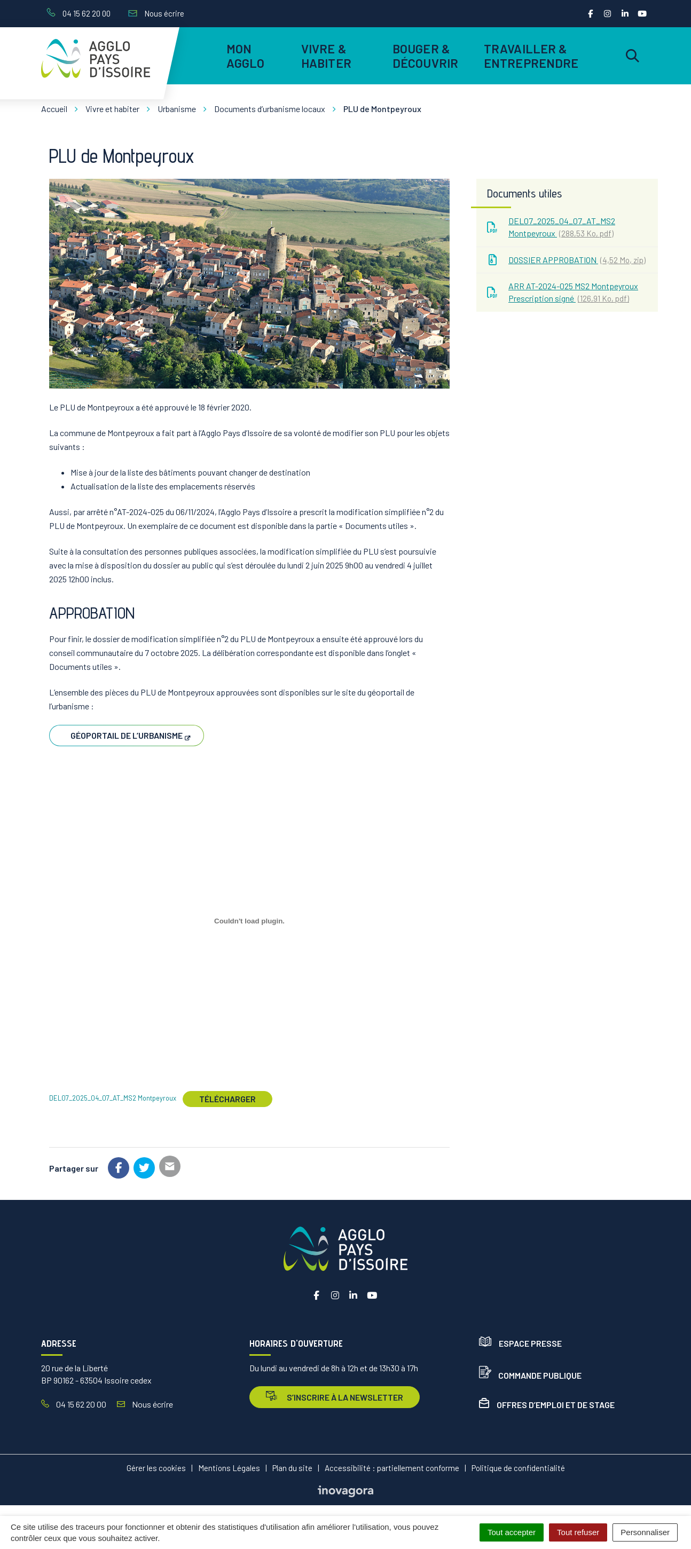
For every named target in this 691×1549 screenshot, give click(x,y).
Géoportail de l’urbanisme (126, 735)
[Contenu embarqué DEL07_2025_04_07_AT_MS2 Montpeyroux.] (249, 921)
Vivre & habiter (326, 55)
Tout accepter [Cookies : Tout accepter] (512, 1532)
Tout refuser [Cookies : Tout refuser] (578, 1532)
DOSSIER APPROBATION (566, 260)
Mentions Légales (229, 1468)
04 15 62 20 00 (73, 1404)
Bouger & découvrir (425, 55)
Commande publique (530, 1375)
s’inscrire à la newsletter (334, 1396)
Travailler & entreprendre (529, 55)
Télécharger (227, 1099)
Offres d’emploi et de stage (547, 1405)
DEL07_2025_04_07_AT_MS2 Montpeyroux (112, 1098)
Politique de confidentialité (518, 1468)
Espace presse (520, 1343)
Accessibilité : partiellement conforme (392, 1468)
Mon (245, 55)
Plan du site (292, 1468)
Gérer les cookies (156, 1468)
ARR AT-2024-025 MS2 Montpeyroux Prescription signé (562, 292)
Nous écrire (145, 1404)
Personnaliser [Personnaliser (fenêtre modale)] (645, 1532)
